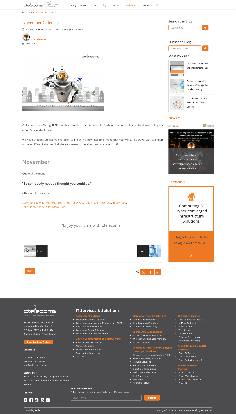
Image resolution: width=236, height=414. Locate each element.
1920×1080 (43, 207)
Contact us (114, 5)
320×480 (27, 203)
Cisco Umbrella (185, 333)
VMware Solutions (142, 361)
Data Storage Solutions (144, 368)
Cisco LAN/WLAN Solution (89, 342)
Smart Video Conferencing (89, 352)
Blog (104, 5)
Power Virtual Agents (188, 376)
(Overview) (196, 379)
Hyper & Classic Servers (144, 365)
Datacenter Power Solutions (90, 330)
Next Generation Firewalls (191, 319)
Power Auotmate (186, 372)
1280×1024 (91, 203)
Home (25, 12)
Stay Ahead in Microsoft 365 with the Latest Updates (197, 102)
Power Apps (184, 379)
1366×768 (105, 203)
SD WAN (80, 356)
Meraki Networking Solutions (149, 315)
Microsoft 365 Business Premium (149, 338)
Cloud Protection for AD (190, 360)
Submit (152, 397)
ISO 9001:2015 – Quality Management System (46, 376)
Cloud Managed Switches (145, 323)
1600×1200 (119, 203)
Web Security (184, 330)
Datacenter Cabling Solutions (90, 319)
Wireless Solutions (85, 345)
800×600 (51, 203)
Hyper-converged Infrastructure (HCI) (151, 354)
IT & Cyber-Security (189, 315)
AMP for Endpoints (187, 323)
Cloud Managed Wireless (145, 319)
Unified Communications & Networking (98, 338)
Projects (94, 5)
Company (72, 5)
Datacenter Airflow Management (92, 333)
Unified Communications (88, 349)
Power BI (182, 382)
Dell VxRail (138, 379)
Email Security (185, 326)
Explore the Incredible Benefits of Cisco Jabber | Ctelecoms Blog (197, 85)
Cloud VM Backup (187, 356)
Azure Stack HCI (141, 382)
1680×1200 (29, 207)
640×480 (39, 203)
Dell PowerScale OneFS (144, 372)
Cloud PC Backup (186, 353)
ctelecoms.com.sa (186, 410)
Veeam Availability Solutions (147, 358)
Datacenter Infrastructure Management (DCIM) (99, 323)
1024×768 (64, 203)
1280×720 (77, 203)
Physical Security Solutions (89, 326)
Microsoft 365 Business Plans (147, 335)
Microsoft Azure (141, 342)
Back (30, 270)
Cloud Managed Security (145, 326)
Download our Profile (38, 341)
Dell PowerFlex (140, 375)
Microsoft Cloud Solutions (147, 331)
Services (83, 5)
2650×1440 (58, 207)
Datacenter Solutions (88, 315)
